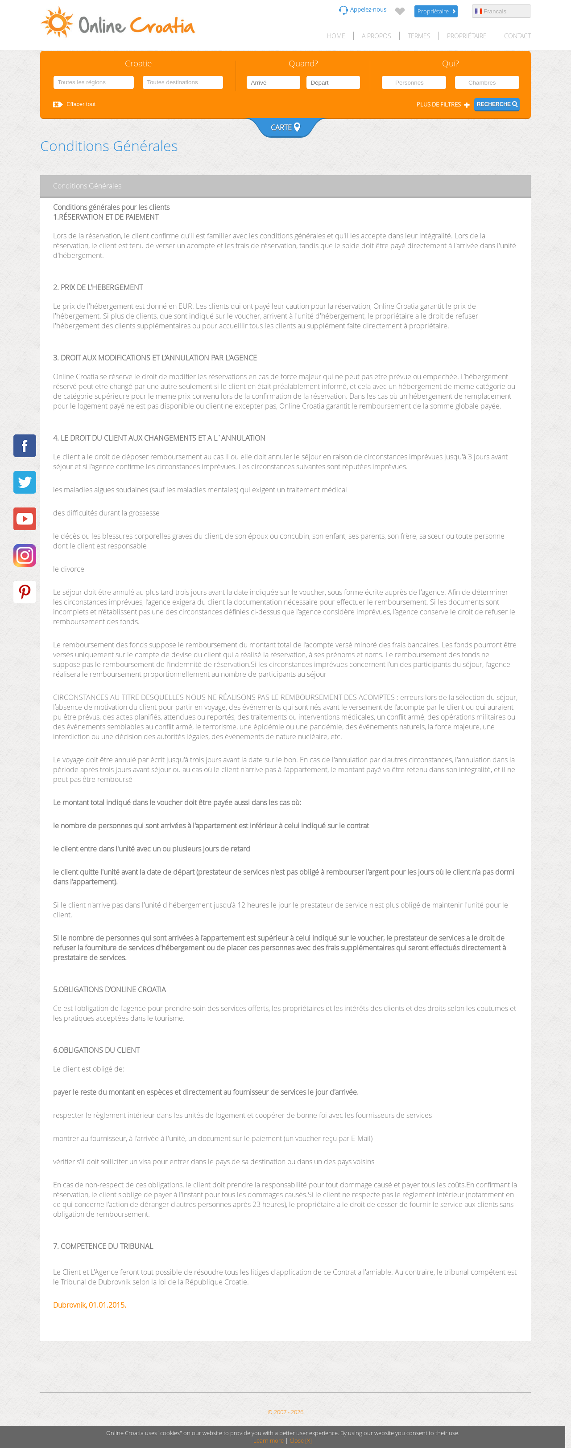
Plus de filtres (439, 104)
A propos (376, 36)
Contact (517, 36)
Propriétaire (433, 11)
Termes (419, 36)
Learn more (268, 1440)
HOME (336, 36)
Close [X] (301, 1440)
